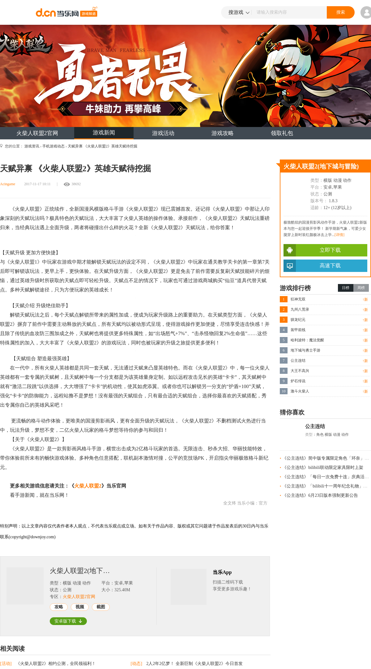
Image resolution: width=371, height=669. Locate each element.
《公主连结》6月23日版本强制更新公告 (320, 495)
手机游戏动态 (53, 146)
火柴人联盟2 (87, 485)
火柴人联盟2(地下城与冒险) (82, 570)
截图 (100, 607)
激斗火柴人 (300, 391)
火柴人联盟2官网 (37, 133)
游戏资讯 (31, 146)
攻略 (58, 607)
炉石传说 (298, 381)
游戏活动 (163, 133)
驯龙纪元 (298, 319)
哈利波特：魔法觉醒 (307, 340)
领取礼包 (282, 133)
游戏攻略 (222, 133)
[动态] (137, 663)
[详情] (339, 235)
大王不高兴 (300, 371)
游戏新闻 (104, 132)
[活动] (6, 663)
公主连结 (298, 360)
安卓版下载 (68, 621)
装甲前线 (298, 330)
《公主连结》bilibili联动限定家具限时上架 (322, 467)
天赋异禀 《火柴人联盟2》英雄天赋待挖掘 (102, 146)
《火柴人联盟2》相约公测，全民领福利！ (56, 663)
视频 (79, 607)
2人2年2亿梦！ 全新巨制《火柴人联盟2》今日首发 (194, 663)
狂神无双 (298, 299)
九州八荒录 (300, 309)
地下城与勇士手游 (305, 350)
